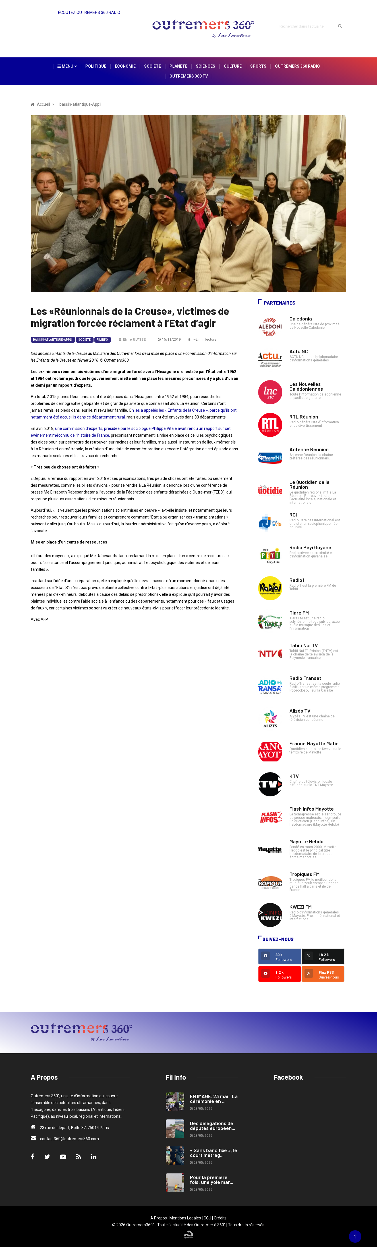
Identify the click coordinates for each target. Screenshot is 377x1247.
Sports (258, 66)
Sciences (205, 66)
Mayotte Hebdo (306, 841)
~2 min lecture (202, 340)
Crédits (220, 1218)
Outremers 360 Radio (297, 66)
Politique (95, 66)
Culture (233, 66)
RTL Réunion (303, 416)
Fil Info (102, 339)
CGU (207, 1218)
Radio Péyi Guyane (310, 547)
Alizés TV (299, 710)
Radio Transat (305, 678)
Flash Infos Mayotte (311, 808)
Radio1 (296, 580)
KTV (294, 776)
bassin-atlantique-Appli (52, 339)
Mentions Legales (185, 1218)
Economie (125, 66)
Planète (178, 66)
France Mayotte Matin (314, 743)
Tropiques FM (304, 874)
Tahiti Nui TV (303, 645)
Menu (67, 66)
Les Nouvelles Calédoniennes (306, 386)
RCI (293, 514)
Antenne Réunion (309, 449)
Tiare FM (299, 612)
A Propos (158, 1218)
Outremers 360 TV (188, 76)
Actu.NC (298, 351)
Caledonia (300, 318)
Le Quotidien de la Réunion (309, 484)
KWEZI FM (300, 906)
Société (152, 66)
